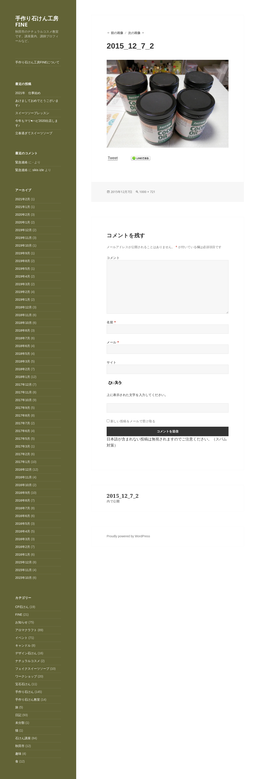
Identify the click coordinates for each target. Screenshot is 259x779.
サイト (111, 362)
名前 (111, 322)
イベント (21, 637)
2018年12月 (23, 307)
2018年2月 (22, 369)
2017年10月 (23, 400)
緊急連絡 (21, 162)
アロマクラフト (26, 630)
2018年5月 (22, 353)
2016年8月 (22, 500)
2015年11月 (23, 570)
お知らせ (21, 622)
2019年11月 (23, 238)
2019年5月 (22, 268)
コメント (113, 258)
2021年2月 (22, 199)
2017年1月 (22, 462)
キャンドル (23, 645)
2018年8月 (22, 330)
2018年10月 (23, 322)
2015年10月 (23, 577)
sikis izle (38, 170)
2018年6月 (22, 346)
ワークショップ (26, 676)
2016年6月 (22, 516)
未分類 (20, 722)
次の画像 (134, 33)
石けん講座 (23, 738)
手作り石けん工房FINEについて (37, 62)
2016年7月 (22, 508)
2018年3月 (22, 361)
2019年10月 (23, 245)
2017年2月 (22, 454)
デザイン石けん (26, 653)
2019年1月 (22, 299)
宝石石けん (23, 684)
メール (113, 342)
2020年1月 (22, 222)
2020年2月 (22, 214)
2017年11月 (23, 392)
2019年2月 (22, 292)
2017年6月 (22, 431)
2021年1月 (22, 207)
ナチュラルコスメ (27, 661)
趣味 (18, 753)
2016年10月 (23, 485)
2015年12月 (23, 562)
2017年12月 (23, 384)
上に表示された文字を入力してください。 (137, 395)
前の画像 (117, 33)
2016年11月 (23, 477)
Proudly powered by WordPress (128, 536)
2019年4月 (22, 276)
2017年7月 (22, 423)
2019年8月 (22, 261)
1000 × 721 (147, 192)
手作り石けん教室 (27, 699)
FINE (18, 614)
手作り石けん (24, 692)
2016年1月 (22, 554)
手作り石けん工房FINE (36, 21)
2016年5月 (22, 523)
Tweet (113, 158)
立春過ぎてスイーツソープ (33, 133)
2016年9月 (22, 492)
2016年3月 (22, 539)
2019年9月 (22, 253)
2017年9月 (22, 407)
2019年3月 (22, 284)
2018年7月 (22, 338)
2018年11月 (23, 315)
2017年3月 (22, 446)
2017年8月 (22, 415)
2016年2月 (22, 547)
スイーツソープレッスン (32, 113)
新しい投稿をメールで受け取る (132, 421)
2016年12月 (23, 469)
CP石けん (22, 607)
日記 (18, 715)
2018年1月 (22, 377)
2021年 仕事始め (28, 93)
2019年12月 (23, 230)
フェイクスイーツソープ (32, 668)
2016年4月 (22, 531)
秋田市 (20, 746)
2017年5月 (22, 438)
